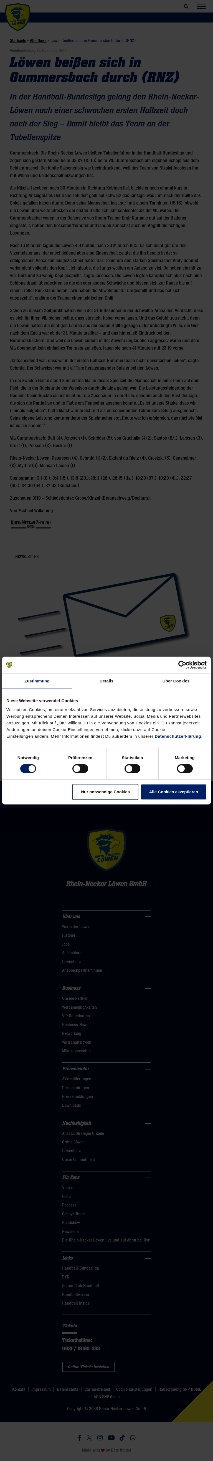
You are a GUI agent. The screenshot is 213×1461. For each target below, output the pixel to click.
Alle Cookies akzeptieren (173, 791)
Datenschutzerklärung (178, 736)
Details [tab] (106, 681)
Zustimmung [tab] (37, 681)
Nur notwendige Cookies (105, 791)
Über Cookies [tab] (176, 681)
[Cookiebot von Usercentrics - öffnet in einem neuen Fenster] (182, 665)
